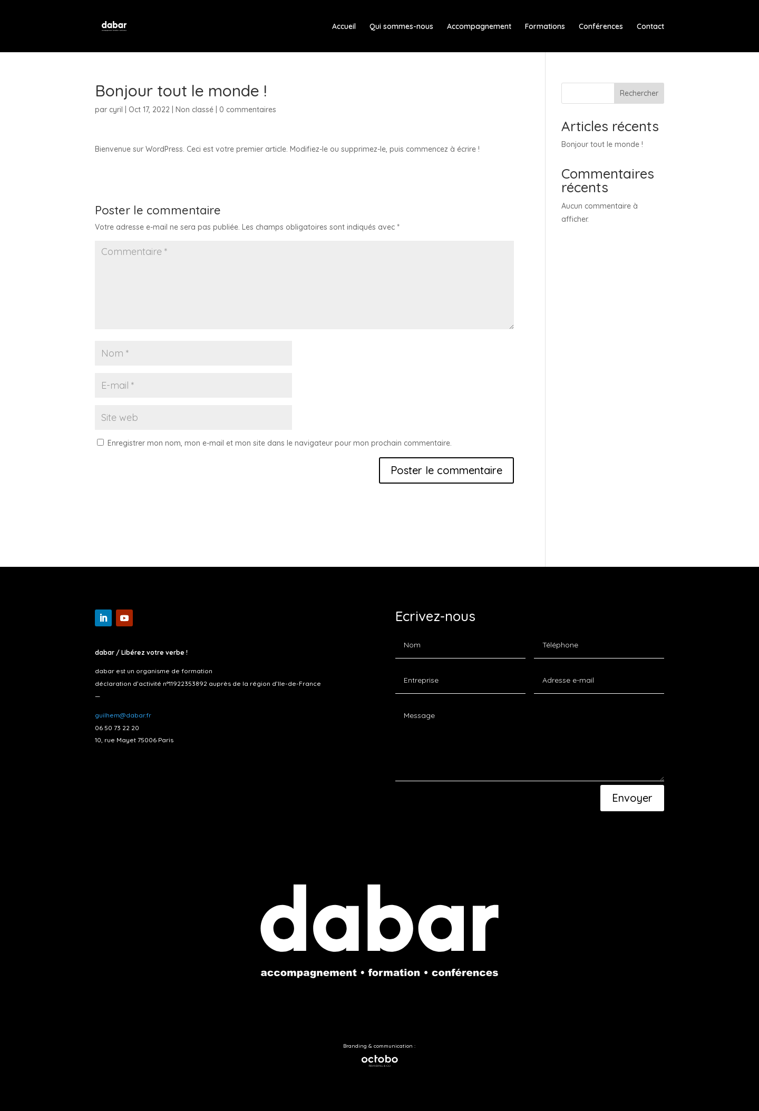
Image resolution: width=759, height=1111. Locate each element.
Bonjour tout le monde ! (602, 144)
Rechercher (639, 93)
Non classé (194, 109)
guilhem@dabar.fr (123, 715)
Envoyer (632, 797)
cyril (116, 109)
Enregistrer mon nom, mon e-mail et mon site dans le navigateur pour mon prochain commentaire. (280, 443)
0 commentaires (247, 109)
